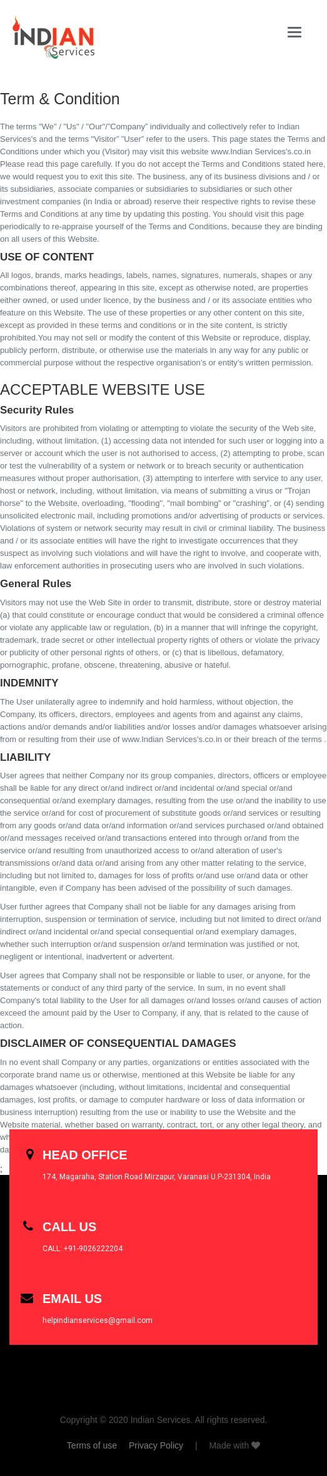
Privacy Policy (156, 1445)
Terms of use (92, 1445)
